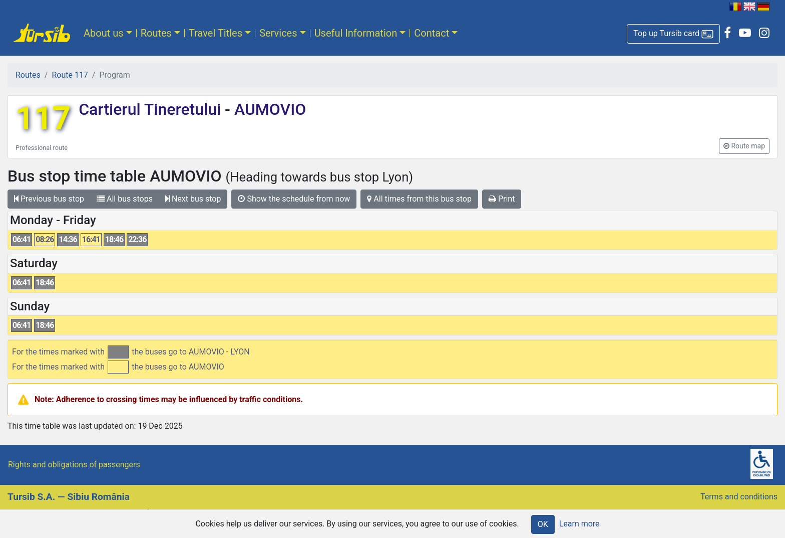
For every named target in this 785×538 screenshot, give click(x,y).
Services (278, 33)
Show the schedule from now (294, 199)
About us (104, 33)
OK (543, 524)
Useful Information (356, 33)
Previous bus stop (49, 199)
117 (43, 118)
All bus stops (125, 199)
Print (502, 199)
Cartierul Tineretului (152, 109)
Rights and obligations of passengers (74, 464)
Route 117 (70, 75)
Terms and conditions (738, 496)
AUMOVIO (268, 109)
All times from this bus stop (419, 199)
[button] (673, 34)
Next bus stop (193, 199)
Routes (156, 33)
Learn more (579, 523)
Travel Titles (215, 33)
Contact (431, 33)
